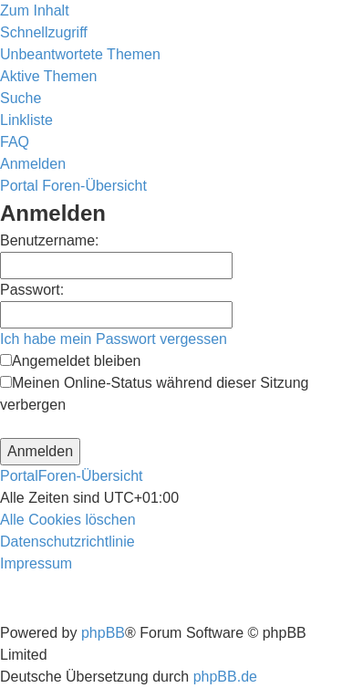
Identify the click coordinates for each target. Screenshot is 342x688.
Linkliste (26, 120)
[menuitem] (80, 54)
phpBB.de (225, 676)
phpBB (103, 633)
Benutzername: (49, 240)
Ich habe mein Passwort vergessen (113, 339)
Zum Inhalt (34, 10)
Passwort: (32, 289)
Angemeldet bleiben (70, 361)
